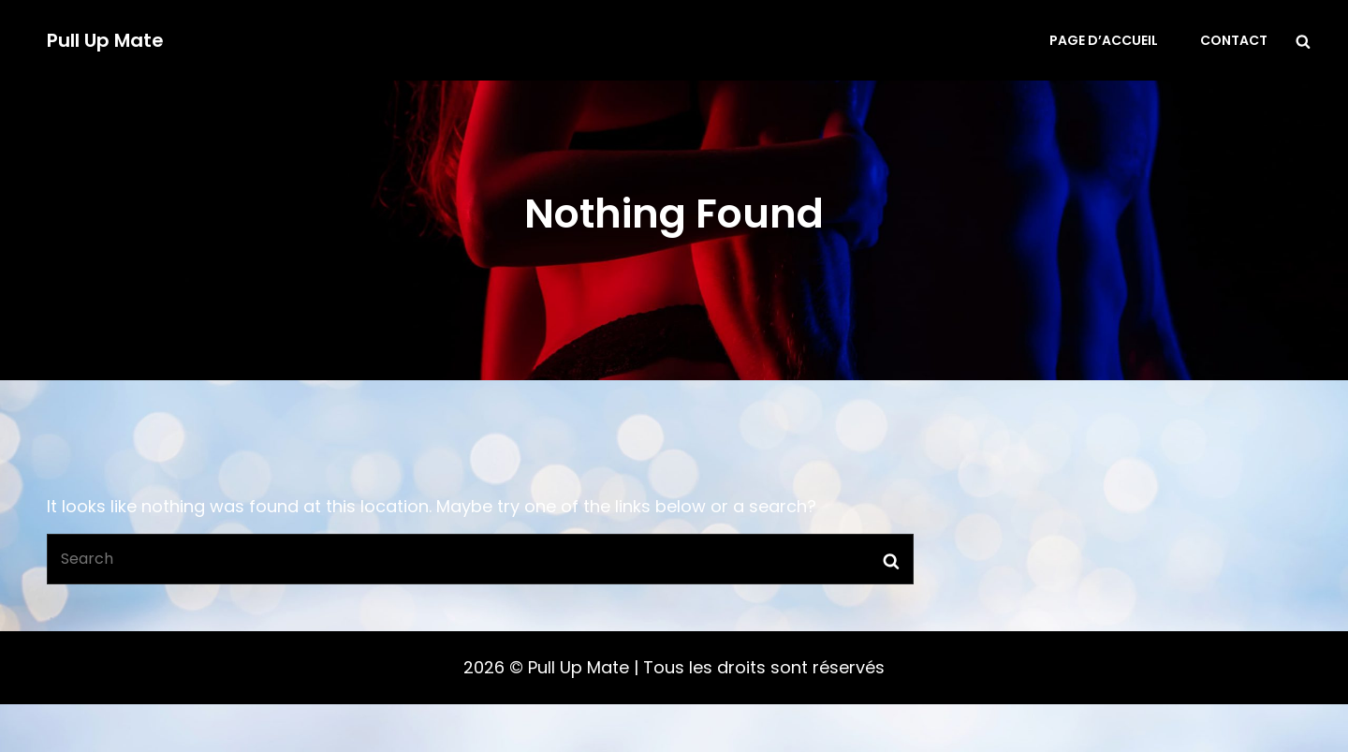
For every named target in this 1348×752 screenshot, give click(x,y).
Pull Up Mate (105, 40)
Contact (1233, 40)
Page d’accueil (1103, 40)
